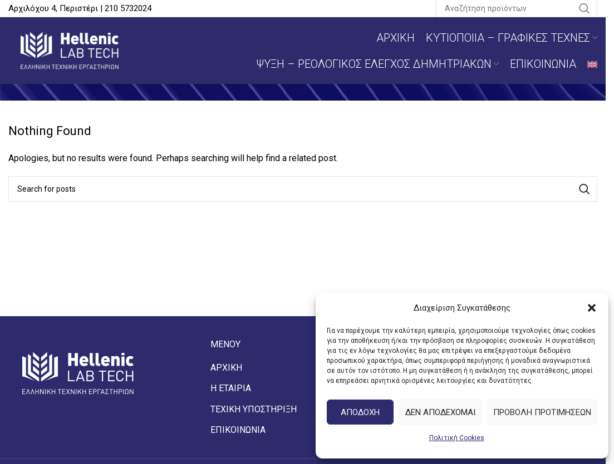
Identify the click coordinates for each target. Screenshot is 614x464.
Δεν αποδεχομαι (440, 412)
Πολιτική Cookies (456, 438)
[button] (591, 307)
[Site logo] (69, 49)
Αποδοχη (360, 412)
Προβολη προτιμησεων (542, 412)
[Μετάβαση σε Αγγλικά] (592, 64)
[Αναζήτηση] (302, 189)
